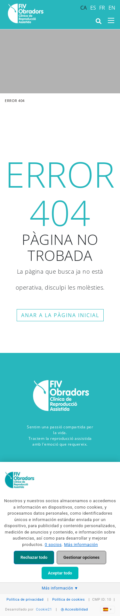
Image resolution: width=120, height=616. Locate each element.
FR (102, 7)
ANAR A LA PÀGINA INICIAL (60, 315)
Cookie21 (44, 609)
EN (112, 7)
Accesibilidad (74, 609)
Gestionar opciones (81, 557)
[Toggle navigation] (111, 20)
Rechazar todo (33, 557)
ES (93, 7)
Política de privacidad (25, 599)
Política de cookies (68, 599)
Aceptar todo (60, 573)
